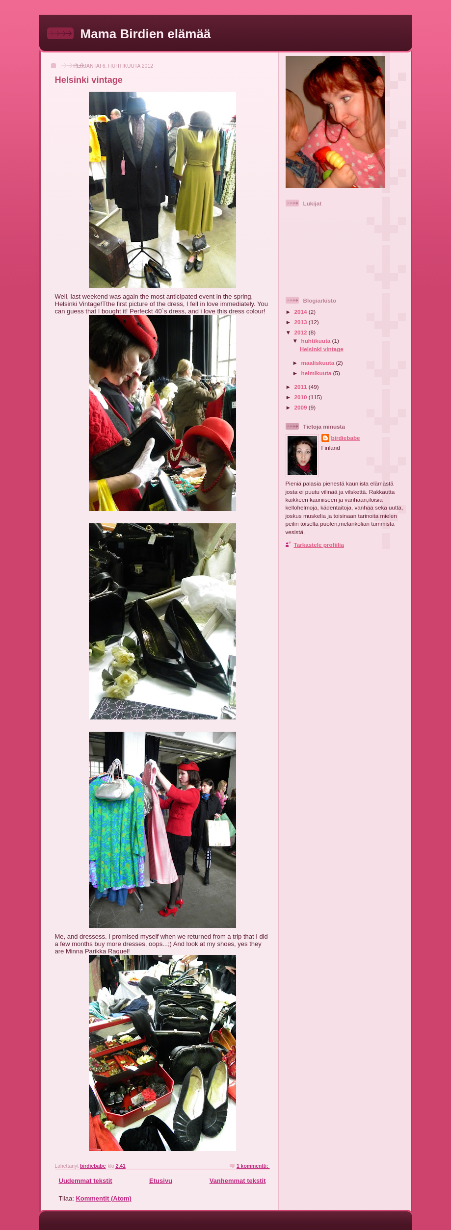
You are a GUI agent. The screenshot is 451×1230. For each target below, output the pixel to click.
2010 (301, 397)
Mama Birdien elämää (145, 33)
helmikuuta (317, 373)
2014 (301, 311)
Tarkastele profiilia (319, 544)
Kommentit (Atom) (103, 1198)
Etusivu (160, 1180)
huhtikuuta (316, 340)
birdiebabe (345, 438)
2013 (301, 322)
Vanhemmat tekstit (238, 1180)
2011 (301, 387)
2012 (301, 332)
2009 (301, 407)
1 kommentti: (253, 1166)
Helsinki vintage (89, 80)
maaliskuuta (318, 362)
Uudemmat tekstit (85, 1180)
